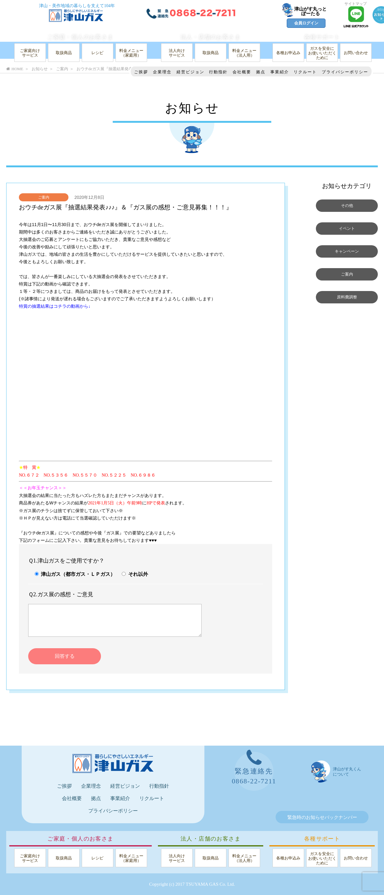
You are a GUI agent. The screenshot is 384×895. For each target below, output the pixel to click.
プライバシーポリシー (345, 72)
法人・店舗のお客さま (211, 37)
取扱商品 (64, 52)
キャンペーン (347, 251)
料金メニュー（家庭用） (131, 53)
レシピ (97, 52)
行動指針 (218, 72)
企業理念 (162, 72)
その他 (347, 205)
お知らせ (40, 68)
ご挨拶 (141, 72)
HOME (14, 68)
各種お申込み (288, 52)
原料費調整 (347, 297)
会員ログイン (306, 23)
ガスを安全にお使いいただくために (322, 53)
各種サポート (322, 37)
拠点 (260, 72)
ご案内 (43, 197)
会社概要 (242, 72)
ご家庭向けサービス (30, 53)
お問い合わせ (356, 52)
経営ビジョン (190, 72)
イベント (347, 228)
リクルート (305, 72)
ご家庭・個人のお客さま (80, 37)
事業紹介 (279, 72)
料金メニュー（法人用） (244, 53)
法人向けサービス (177, 53)
